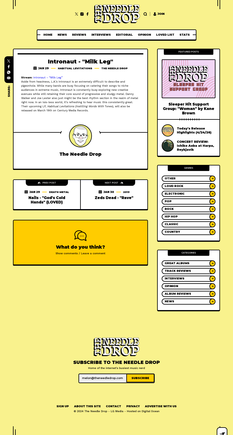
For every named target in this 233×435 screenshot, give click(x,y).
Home (47, 34)
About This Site (87, 406)
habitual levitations (73, 68)
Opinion (144, 34)
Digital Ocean (150, 410)
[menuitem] (47, 35)
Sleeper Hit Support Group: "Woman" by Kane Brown (188, 108)
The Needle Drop (116, 68)
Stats (185, 34)
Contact (113, 406)
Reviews (79, 34)
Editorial (124, 34)
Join (159, 14)
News (62, 34)
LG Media (117, 410)
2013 (126, 192)
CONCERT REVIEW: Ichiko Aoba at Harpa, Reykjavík (195, 145)
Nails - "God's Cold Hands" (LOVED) (46, 200)
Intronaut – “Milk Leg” (48, 77)
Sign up (63, 406)
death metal (59, 192)
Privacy (133, 406)
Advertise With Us (161, 406)
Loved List (165, 34)
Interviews (101, 34)
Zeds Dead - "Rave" (114, 198)
